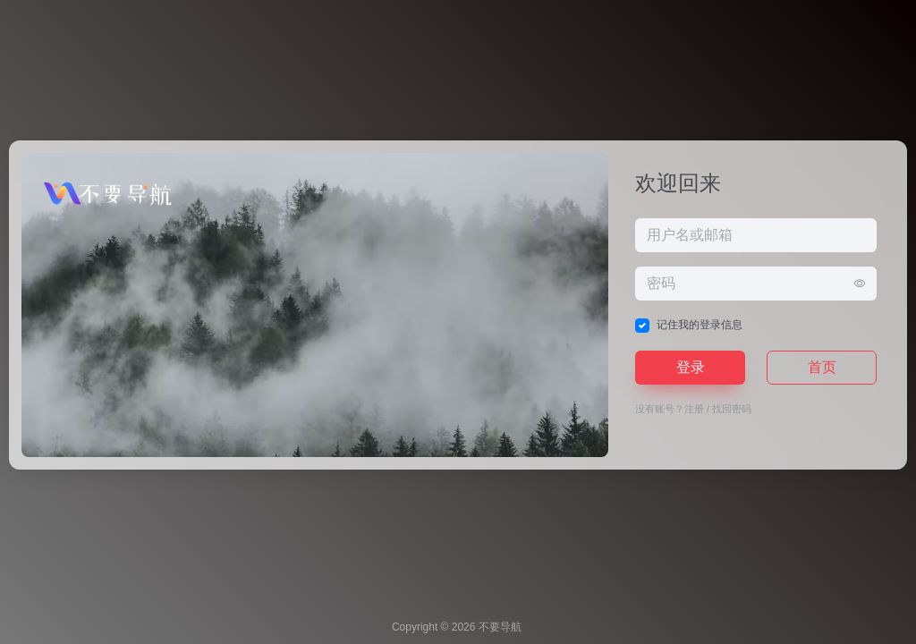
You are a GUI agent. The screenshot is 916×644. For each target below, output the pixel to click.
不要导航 (500, 627)
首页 (822, 367)
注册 (694, 408)
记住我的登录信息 (699, 324)
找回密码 (731, 408)
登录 (690, 367)
